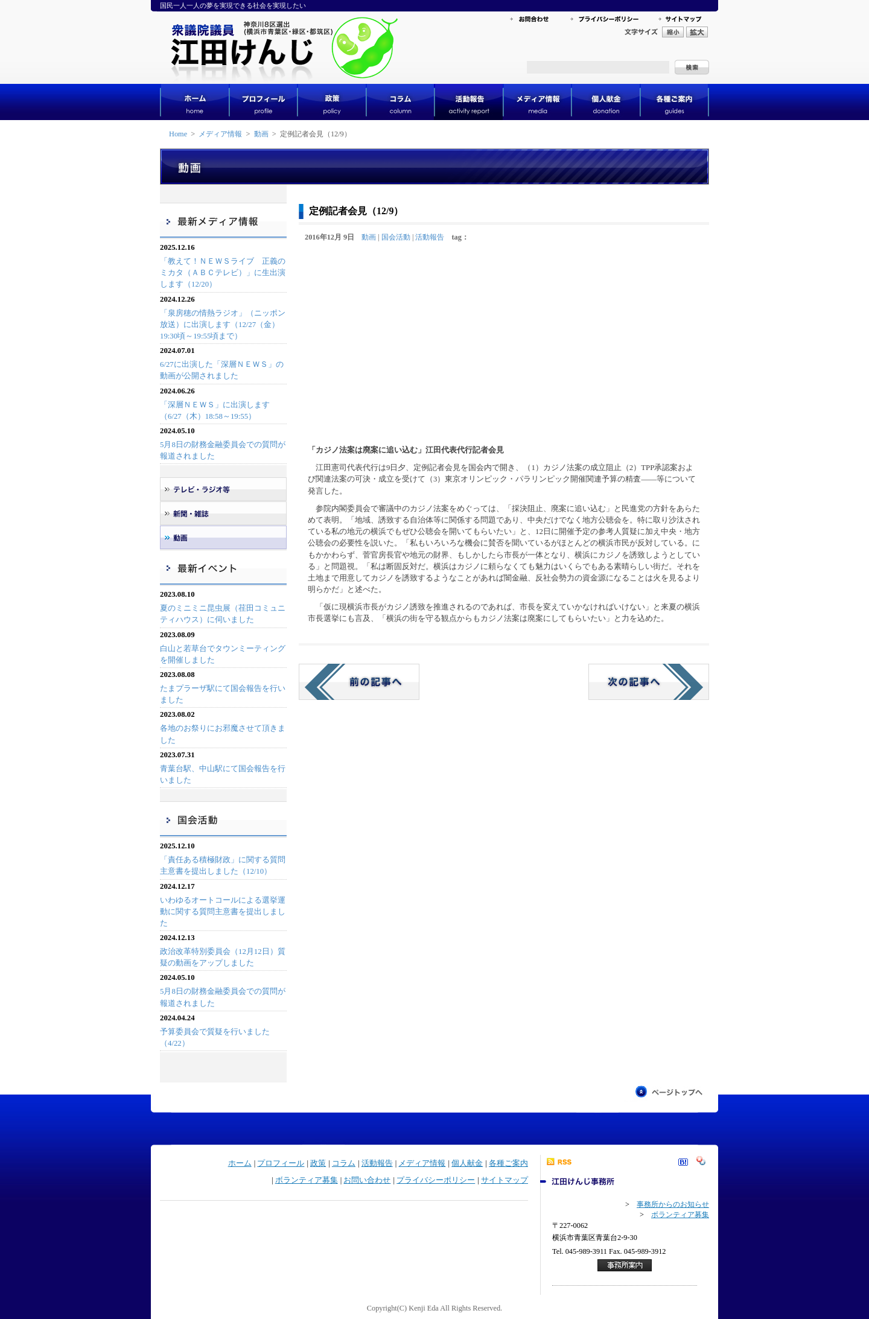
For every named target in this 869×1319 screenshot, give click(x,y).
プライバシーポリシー (435, 1180)
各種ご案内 (508, 1163)
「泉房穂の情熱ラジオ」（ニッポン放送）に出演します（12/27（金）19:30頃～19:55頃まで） (222, 324)
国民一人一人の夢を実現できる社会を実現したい (233, 5)
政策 (318, 1163)
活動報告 (429, 237)
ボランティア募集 (306, 1180)
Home (178, 134)
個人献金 (467, 1163)
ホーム (240, 1163)
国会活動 (395, 237)
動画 (261, 134)
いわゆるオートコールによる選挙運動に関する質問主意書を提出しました (222, 911)
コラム (343, 1163)
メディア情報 (220, 134)
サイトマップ (504, 1180)
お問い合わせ (366, 1180)
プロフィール (280, 1163)
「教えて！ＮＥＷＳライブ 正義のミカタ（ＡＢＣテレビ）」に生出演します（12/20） (222, 272)
